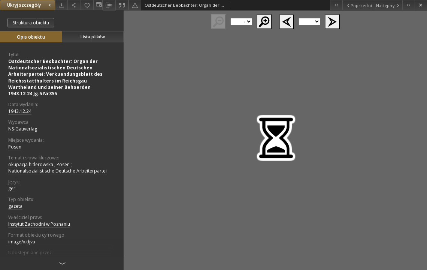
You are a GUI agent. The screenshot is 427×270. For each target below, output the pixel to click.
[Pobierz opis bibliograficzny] (109, 5)
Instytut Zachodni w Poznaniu (39, 224)
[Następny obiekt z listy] (388, 5)
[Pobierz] (61, 5)
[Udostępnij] (74, 5)
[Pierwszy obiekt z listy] (336, 5)
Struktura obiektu (31, 23)
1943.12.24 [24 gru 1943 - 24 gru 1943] (19, 111)
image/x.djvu (21, 241)
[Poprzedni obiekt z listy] (357, 5)
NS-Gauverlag (22, 129)
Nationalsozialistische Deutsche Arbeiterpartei (57, 171)
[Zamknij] (421, 5)
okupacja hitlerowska (30, 164)
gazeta (15, 206)
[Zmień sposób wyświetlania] (98, 5)
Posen (14, 147)
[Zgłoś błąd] (134, 5)
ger (11, 188)
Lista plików (93, 36)
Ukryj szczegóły (30, 5)
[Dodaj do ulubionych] (87, 5)
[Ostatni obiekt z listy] (408, 5)
